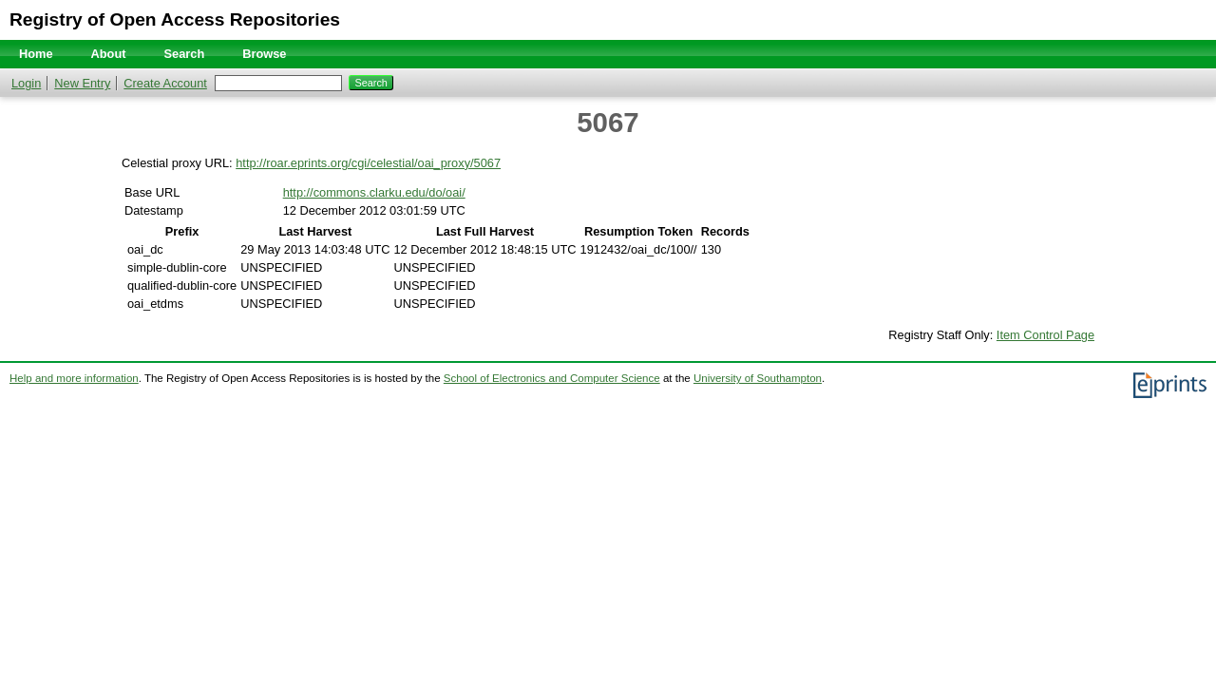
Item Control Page (1045, 335)
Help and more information (74, 378)
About (108, 54)
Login (26, 83)
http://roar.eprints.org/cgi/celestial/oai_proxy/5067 (368, 163)
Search (184, 54)
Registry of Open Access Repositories (175, 19)
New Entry (82, 83)
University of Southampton (758, 378)
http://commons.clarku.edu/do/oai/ (374, 192)
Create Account (165, 83)
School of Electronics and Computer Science (552, 378)
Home (36, 54)
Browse (264, 54)
